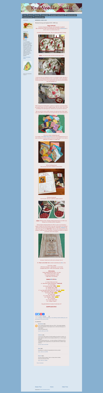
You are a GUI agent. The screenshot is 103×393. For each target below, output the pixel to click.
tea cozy (44, 319)
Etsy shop (37, 15)
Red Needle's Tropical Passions (57, 15)
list (55, 279)
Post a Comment (40, 362)
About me (30, 15)
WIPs (47, 319)
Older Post (65, 387)
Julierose (40, 334)
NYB (41, 319)
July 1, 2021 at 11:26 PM (43, 351)
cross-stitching (54, 317)
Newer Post (38, 387)
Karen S (39, 355)
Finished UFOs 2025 (27, 17)
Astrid (26, 38)
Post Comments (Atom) (45, 389)
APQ (51, 279)
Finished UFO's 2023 (71, 15)
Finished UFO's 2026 (39, 17)
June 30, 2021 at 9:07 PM (43, 344)
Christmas (40, 317)
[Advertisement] (51, 376)
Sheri (39, 348)
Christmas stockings (47, 317)
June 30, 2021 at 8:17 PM (43, 330)
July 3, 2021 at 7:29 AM (42, 360)
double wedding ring (61, 317)
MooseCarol (40, 323)
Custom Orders (45, 15)
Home (25, 15)
